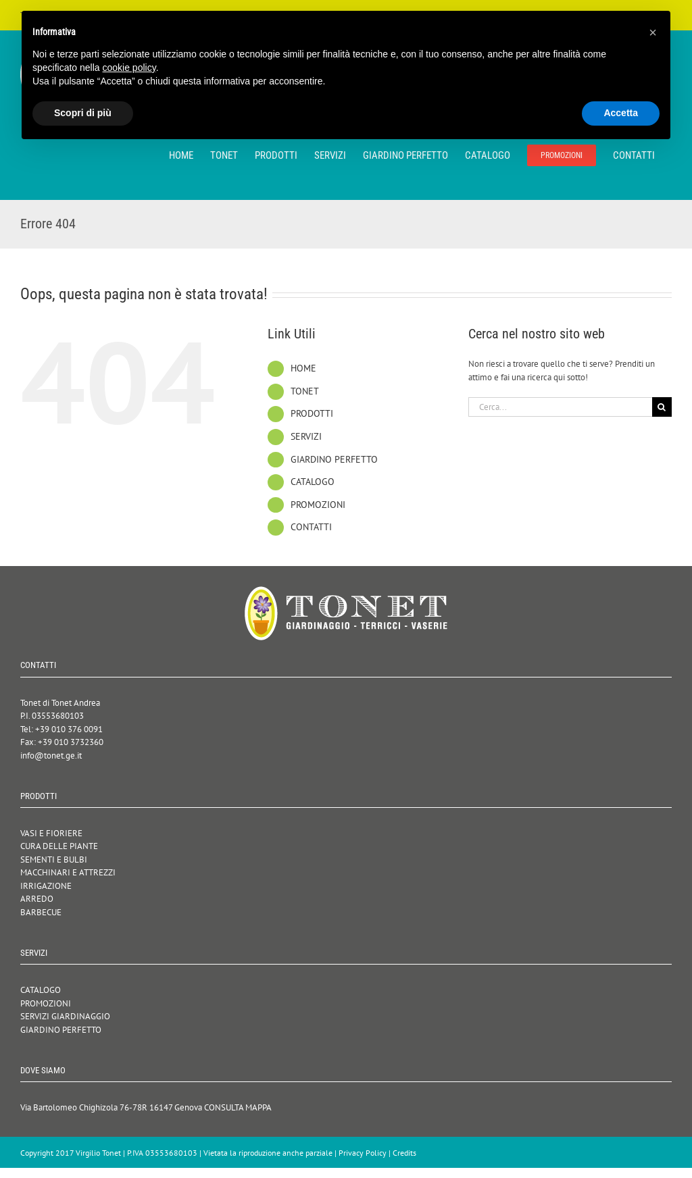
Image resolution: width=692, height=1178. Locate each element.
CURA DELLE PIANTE (59, 846)
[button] (653, 32)
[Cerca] (662, 407)
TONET (305, 391)
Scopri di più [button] (83, 112)
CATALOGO (313, 482)
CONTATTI (311, 527)
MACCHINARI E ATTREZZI (68, 872)
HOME (303, 368)
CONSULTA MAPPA (238, 1107)
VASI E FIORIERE (51, 833)
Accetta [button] (620, 112)
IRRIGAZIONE (46, 886)
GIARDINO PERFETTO (334, 459)
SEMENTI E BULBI (53, 859)
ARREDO (36, 898)
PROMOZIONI (318, 504)
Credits (404, 1153)
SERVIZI (306, 436)
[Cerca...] (560, 407)
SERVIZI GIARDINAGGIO (65, 1016)
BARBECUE (40, 912)
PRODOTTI (312, 413)
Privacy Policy (363, 1153)
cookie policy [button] (129, 67)
